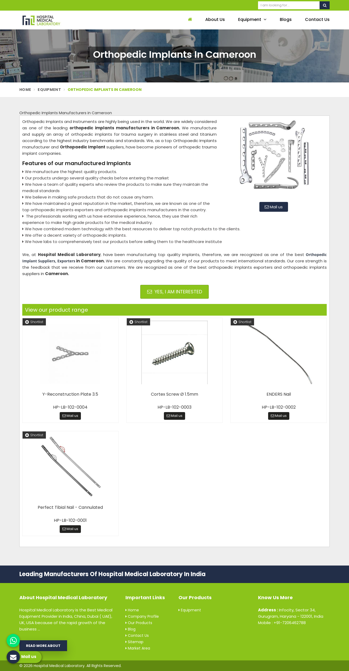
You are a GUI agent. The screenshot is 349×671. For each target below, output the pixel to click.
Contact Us (317, 19)
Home (25, 89)
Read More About (43, 645)
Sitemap (134, 641)
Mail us (274, 207)
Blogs (286, 19)
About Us (215, 19)
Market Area (137, 648)
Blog (130, 629)
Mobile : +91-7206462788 (282, 622)
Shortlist (34, 322)
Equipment (252, 19)
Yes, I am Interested (174, 291)
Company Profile (142, 616)
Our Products (138, 622)
